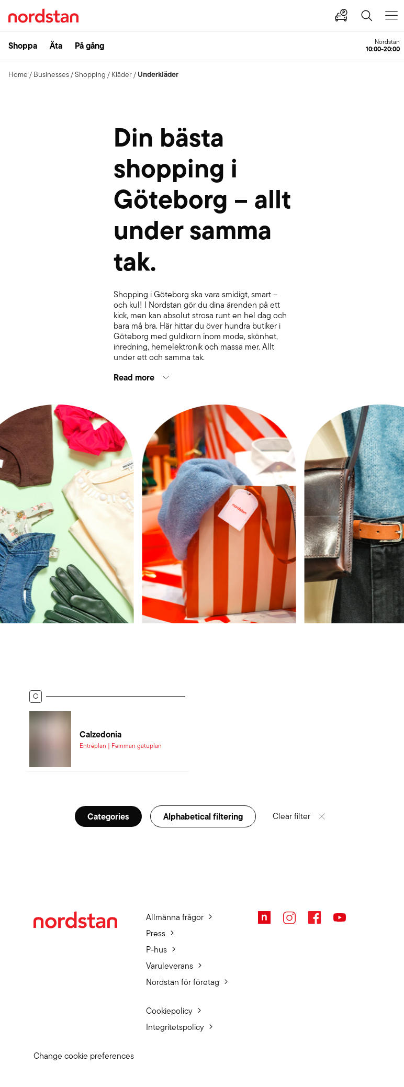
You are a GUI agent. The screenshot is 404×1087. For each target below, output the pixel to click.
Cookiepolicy (169, 1011)
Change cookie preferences (83, 1056)
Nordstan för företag (182, 982)
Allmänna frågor (175, 917)
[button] (202, 377)
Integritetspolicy (175, 1027)
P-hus (156, 950)
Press (155, 933)
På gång (89, 45)
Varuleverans (169, 966)
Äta (56, 45)
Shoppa (22, 45)
